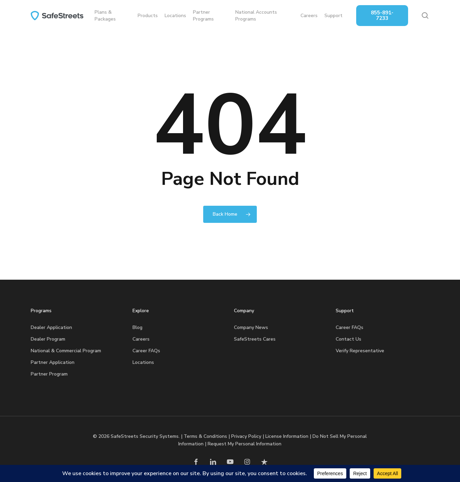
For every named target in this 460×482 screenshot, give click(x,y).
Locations (143, 362)
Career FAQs (146, 350)
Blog (137, 327)
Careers (141, 339)
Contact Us (348, 339)
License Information (286, 436)
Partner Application (52, 362)
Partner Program (49, 374)
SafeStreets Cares (255, 339)
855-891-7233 (383, 15)
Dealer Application (51, 327)
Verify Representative (360, 350)
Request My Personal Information (244, 444)
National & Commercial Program (66, 350)
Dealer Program (48, 339)
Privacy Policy (246, 436)
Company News (251, 327)
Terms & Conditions (205, 436)
